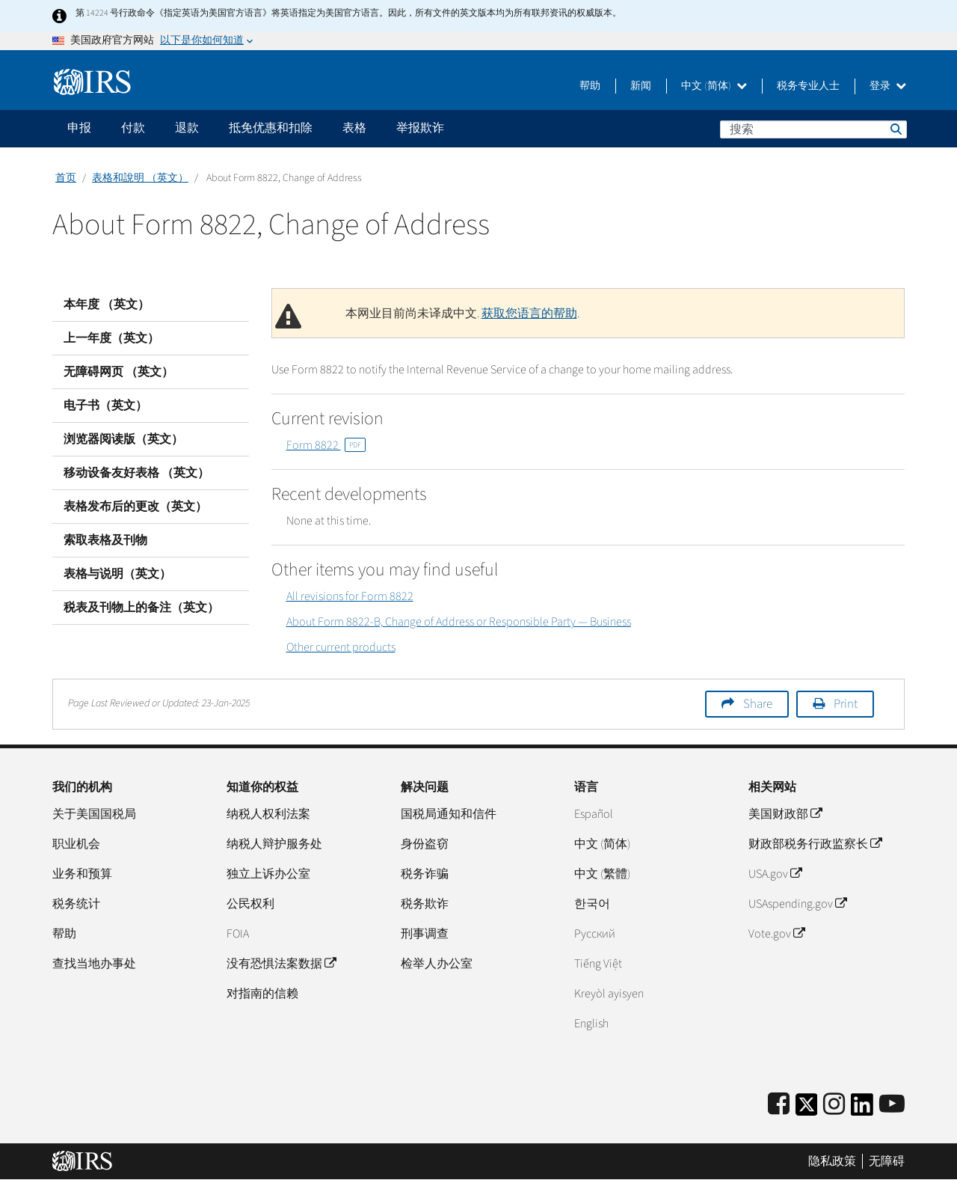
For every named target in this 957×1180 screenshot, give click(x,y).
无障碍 (887, 1161)
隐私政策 (832, 1161)
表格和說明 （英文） (140, 178)
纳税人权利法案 (268, 814)
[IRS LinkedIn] (862, 1109)
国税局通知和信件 (448, 814)
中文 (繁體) (602, 874)
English (591, 1023)
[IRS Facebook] (779, 1104)
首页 (65, 178)
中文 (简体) (714, 86)
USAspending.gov (797, 904)
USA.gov (774, 874)
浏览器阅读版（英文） (123, 439)
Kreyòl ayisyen (609, 993)
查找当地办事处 (94, 964)
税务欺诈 (425, 904)
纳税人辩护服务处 (274, 844)
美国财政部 (785, 814)
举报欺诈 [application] (420, 128)
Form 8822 (326, 445)
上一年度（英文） (111, 338)
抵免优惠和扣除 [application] (271, 128)
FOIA (238, 934)
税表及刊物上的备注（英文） (141, 607)
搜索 (895, 128)
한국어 (592, 904)
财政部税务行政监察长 (814, 844)
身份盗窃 (425, 844)
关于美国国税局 (94, 814)
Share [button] (757, 704)
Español (593, 814)
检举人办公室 (437, 964)
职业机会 (76, 844)
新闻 (640, 86)
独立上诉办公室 (268, 874)
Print (846, 704)
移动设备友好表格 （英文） (136, 473)
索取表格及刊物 (105, 540)
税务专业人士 (808, 86)
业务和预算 (82, 874)
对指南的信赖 (262, 993)
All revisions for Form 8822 (349, 596)
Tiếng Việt (598, 964)
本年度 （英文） (107, 304)
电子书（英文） (105, 405)
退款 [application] (187, 128)
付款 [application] (133, 128)
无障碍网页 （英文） (118, 372)
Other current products (341, 647)
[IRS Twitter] (807, 1109)
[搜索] (813, 129)
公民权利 (250, 904)
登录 (888, 86)
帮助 (589, 86)
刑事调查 (425, 934)
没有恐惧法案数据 (281, 964)
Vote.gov (776, 934)
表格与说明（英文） (117, 574)
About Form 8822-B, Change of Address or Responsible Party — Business (458, 622)
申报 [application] (79, 128)
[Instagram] (834, 1104)
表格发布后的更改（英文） (135, 506)
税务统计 (76, 904)
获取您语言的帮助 (529, 313)
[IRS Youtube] (892, 1104)
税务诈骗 (425, 874)
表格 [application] (354, 128)
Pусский (594, 934)
